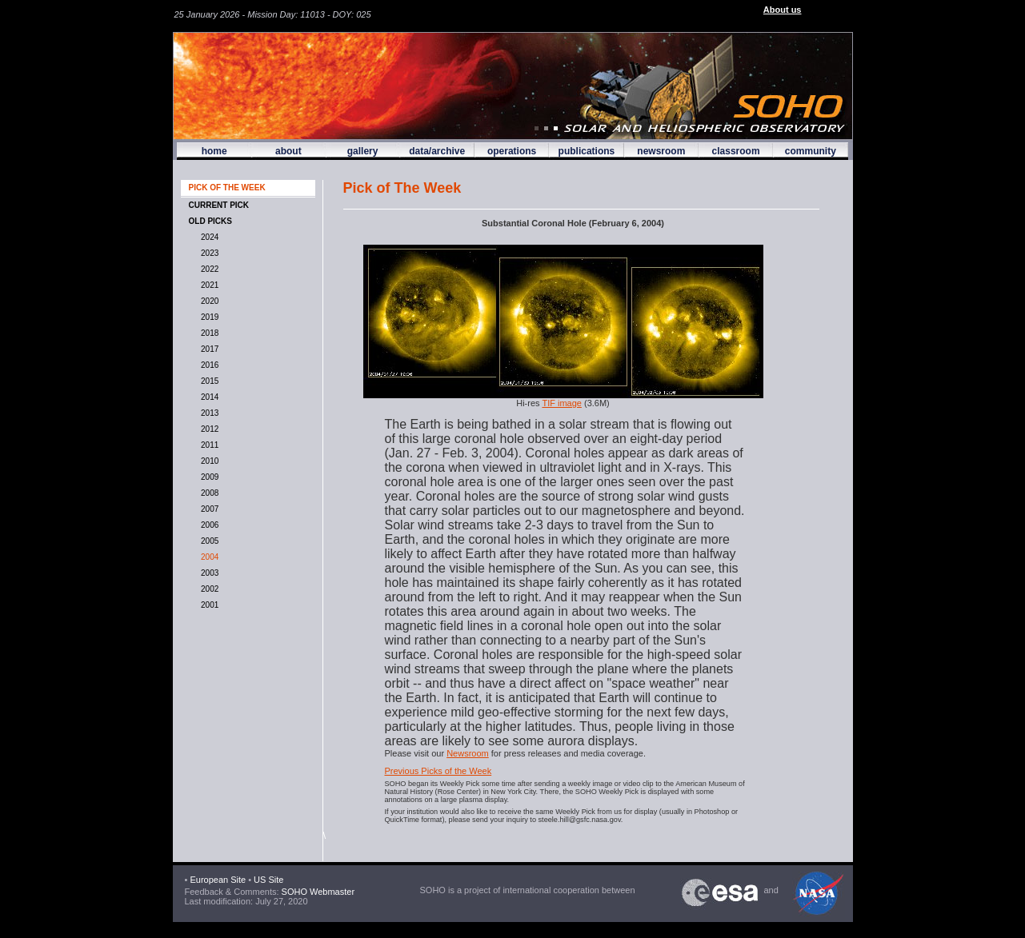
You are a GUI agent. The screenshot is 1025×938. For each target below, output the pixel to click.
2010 (208, 461)
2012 (208, 429)
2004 (208, 557)
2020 (208, 301)
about (288, 151)
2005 (208, 541)
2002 (208, 589)
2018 (208, 333)
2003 (208, 573)
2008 (208, 493)
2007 (208, 509)
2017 (208, 349)
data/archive (437, 151)
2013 (208, 413)
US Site (268, 879)
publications (587, 151)
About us (782, 9)
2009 (208, 477)
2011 (208, 445)
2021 (208, 285)
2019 (208, 317)
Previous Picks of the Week (438, 771)
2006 (208, 525)
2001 (208, 605)
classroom (736, 151)
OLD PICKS (210, 221)
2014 (208, 397)
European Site (218, 879)
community (810, 151)
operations (511, 151)
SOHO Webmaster (317, 891)
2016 (208, 365)
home (214, 151)
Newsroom (467, 753)
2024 (208, 237)
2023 (208, 253)
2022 (208, 269)
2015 (208, 381)
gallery (362, 151)
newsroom (661, 151)
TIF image (562, 403)
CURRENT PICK (219, 205)
